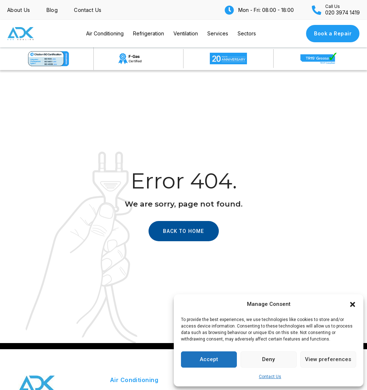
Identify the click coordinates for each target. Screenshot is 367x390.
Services (217, 33)
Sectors (247, 33)
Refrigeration (148, 33)
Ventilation (185, 33)
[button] (352, 304)
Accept (209, 359)
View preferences (328, 359)
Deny (268, 359)
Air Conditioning (105, 33)
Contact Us (270, 376)
